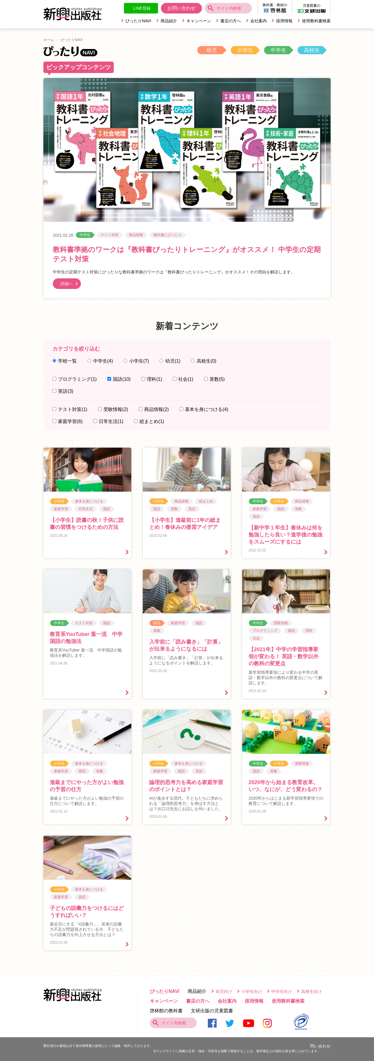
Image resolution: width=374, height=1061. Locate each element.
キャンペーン (198, 20)
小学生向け (252, 991)
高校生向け (311, 991)
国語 (121, 379)
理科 (154, 379)
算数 (217, 379)
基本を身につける (206, 409)
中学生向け (281, 991)
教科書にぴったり (168, 235)
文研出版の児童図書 (212, 1010)
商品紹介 (169, 20)
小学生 (245, 50)
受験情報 (115, 409)
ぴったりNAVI (138, 20)
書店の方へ (230, 20)
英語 (65, 391)
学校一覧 (67, 360)
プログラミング (77, 379)
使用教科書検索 (316, 20)
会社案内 (258, 20)
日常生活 (111, 421)
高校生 (312, 50)
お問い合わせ (181, 8)
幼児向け (224, 991)
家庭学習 (70, 421)
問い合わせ (320, 1046)
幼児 (211, 50)
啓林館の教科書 (166, 1010)
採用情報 (284, 20)
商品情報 (136, 235)
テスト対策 (109, 235)
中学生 (278, 50)
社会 (185, 379)
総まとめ (152, 421)
